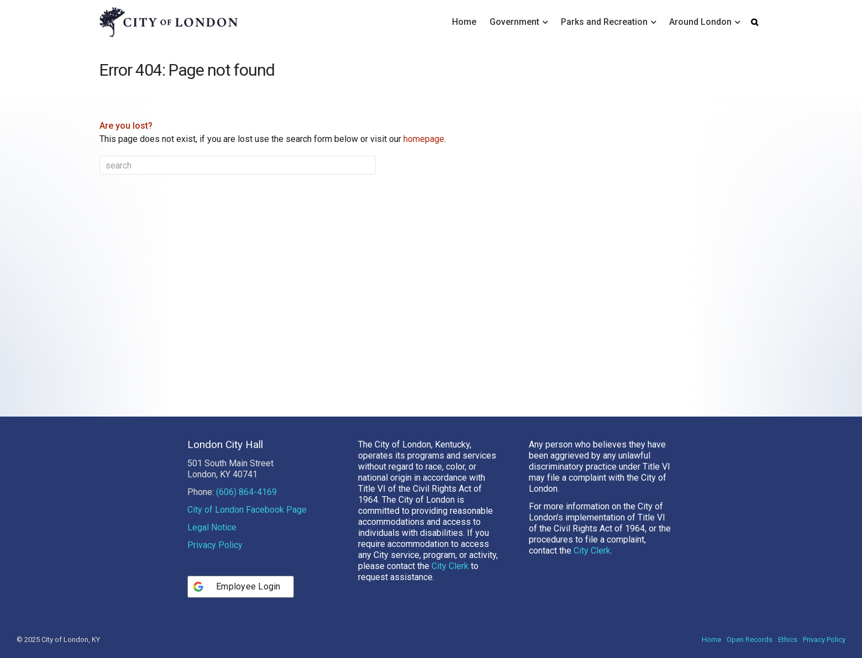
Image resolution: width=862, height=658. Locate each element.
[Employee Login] (240, 587)
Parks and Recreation (604, 22)
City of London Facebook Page (247, 509)
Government (514, 22)
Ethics (787, 639)
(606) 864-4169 (246, 492)
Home (464, 22)
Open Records (749, 639)
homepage (423, 139)
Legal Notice (211, 527)
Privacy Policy (215, 545)
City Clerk (450, 566)
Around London (700, 22)
